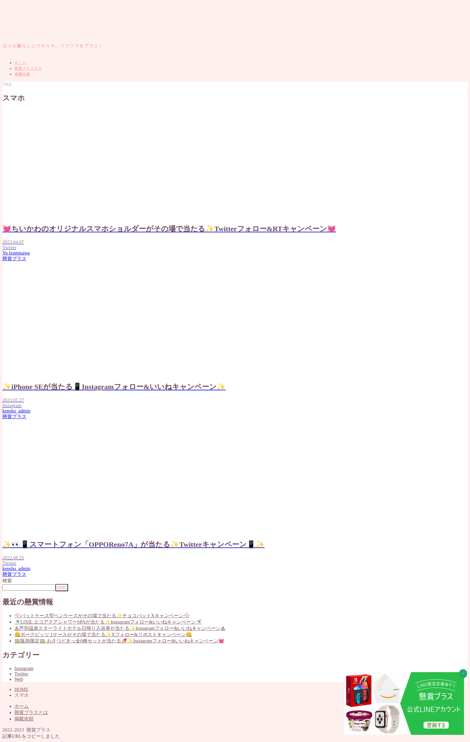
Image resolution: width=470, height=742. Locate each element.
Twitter (21, 673)
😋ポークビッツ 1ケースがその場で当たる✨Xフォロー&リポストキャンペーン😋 (103, 634)
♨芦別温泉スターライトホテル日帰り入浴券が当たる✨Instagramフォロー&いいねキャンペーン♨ (119, 628)
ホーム (20, 63)
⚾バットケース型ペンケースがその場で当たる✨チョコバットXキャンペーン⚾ (101, 615)
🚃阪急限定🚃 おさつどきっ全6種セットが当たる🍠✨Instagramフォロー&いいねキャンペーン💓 (119, 640)
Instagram (24, 668)
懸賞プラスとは (28, 68)
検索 (7, 580)
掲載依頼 (22, 74)
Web (18, 679)
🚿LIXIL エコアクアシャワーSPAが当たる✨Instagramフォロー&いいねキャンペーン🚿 (108, 621)
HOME (21, 689)
